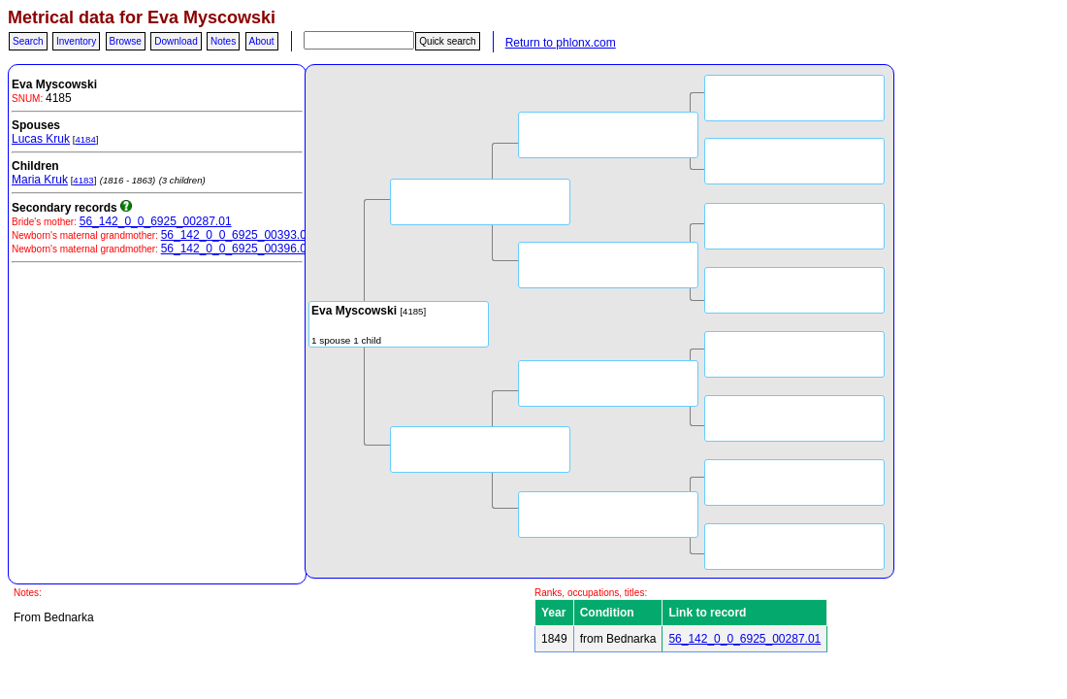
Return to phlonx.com (560, 43)
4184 (85, 139)
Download (175, 41)
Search (28, 41)
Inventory (76, 41)
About (262, 41)
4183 (83, 180)
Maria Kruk (40, 179)
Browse (126, 41)
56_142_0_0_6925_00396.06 (237, 248)
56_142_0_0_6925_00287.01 (156, 221)
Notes (223, 41)
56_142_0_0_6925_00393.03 (237, 235)
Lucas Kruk (41, 139)
